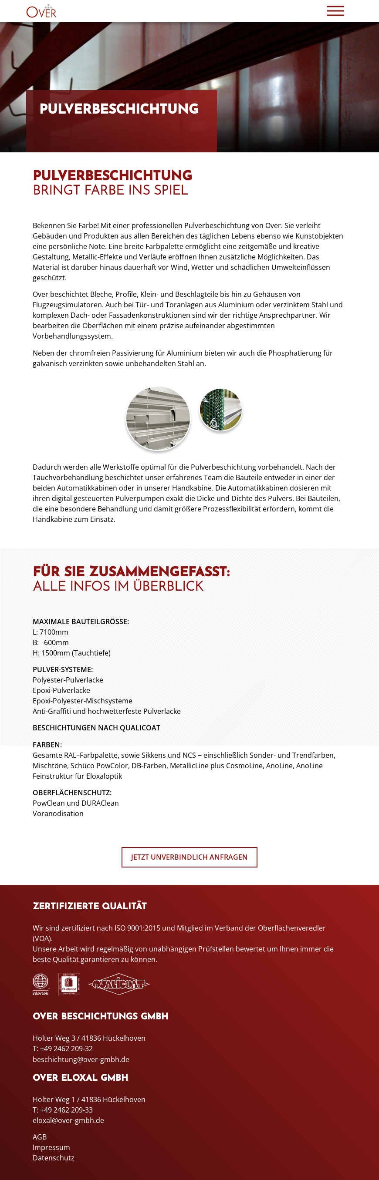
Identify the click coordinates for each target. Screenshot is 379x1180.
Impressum (51, 1147)
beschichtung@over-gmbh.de (81, 1059)
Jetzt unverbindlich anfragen (189, 857)
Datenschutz (53, 1157)
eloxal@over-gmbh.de (68, 1120)
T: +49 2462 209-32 (63, 1049)
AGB (40, 1136)
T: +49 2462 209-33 (63, 1109)
